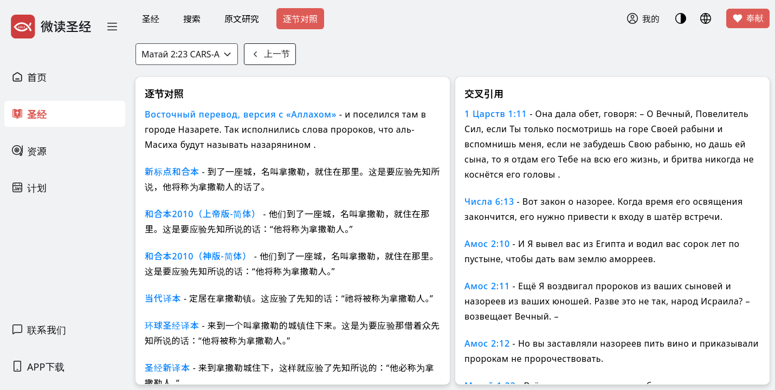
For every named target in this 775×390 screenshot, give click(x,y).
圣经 (150, 19)
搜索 (192, 19)
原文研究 (241, 19)
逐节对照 (300, 19)
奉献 (748, 18)
